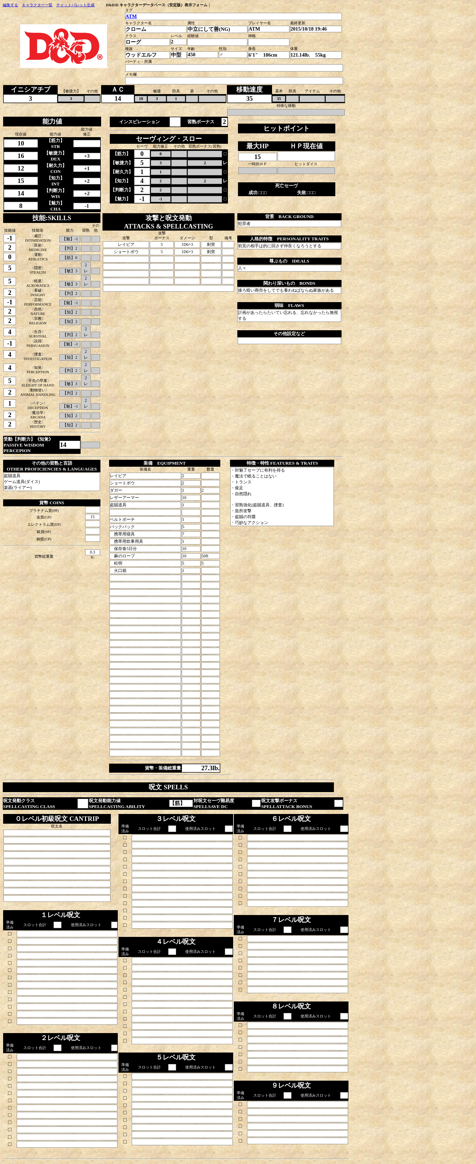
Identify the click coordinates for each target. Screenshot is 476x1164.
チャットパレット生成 (75, 5)
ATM (131, 16)
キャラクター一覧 (37, 5)
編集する (10, 5)
